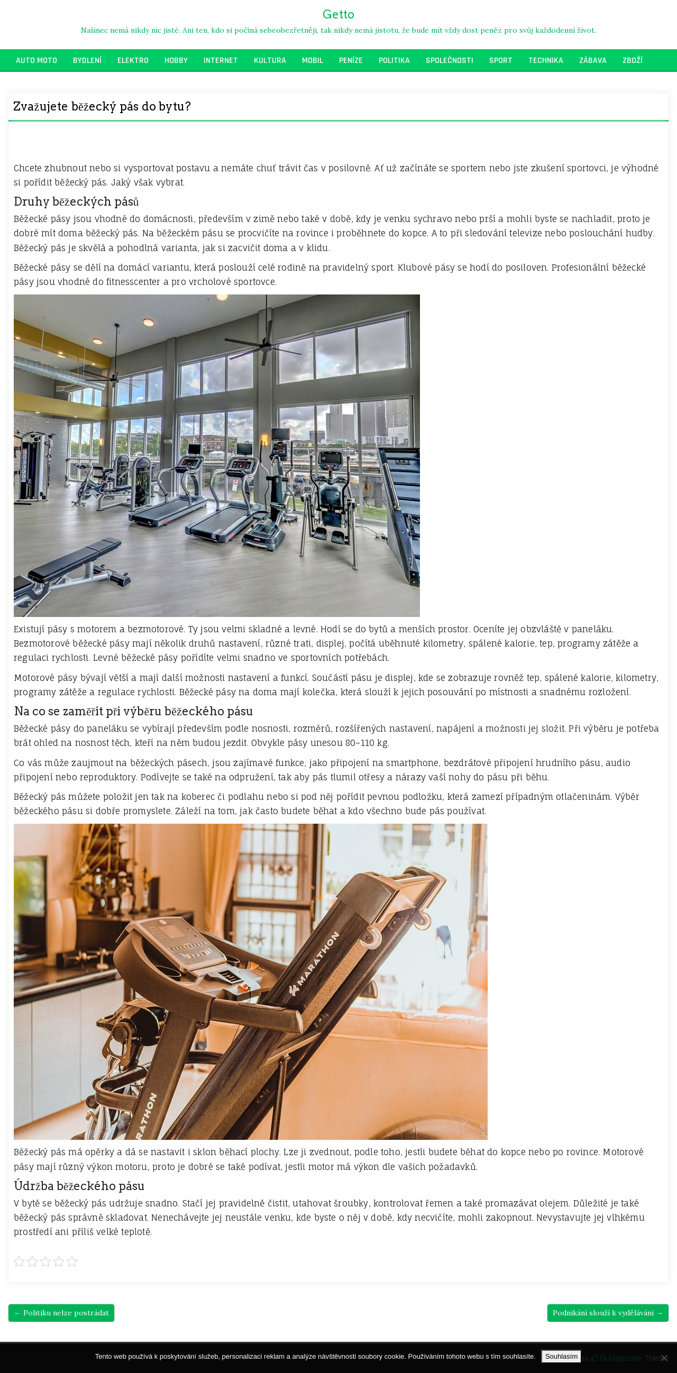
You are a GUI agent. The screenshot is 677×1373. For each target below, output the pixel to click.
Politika (394, 60)
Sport (501, 60)
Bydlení (87, 60)
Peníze (351, 60)
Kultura (270, 60)
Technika (545, 60)
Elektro (133, 60)
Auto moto (36, 60)
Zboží (633, 60)
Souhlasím (561, 1356)
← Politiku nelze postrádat (61, 1312)
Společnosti (449, 60)
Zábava (593, 60)
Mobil (312, 60)
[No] (663, 1357)
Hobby (176, 60)
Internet (221, 60)
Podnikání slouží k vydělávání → (608, 1312)
